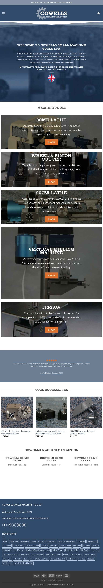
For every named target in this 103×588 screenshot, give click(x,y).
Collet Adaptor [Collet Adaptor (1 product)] (69, 541)
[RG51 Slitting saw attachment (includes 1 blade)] (86, 412)
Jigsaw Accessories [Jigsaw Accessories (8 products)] (10, 554)
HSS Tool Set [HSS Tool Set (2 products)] (85, 550)
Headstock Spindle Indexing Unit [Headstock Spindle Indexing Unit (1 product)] (38, 550)
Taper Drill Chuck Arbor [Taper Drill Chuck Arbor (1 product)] (39, 559)
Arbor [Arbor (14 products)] (34, 541)
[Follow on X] (14, 525)
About (44, 580)
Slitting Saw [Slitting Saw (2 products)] (7, 559)
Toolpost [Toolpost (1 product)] (91, 559)
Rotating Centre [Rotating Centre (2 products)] (76, 554)
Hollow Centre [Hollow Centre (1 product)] (57, 550)
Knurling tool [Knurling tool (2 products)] (24, 554)
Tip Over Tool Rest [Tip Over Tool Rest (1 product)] (58, 559)
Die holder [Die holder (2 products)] (7, 546)
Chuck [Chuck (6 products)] (40, 541)
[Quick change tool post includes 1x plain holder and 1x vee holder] (51, 412)
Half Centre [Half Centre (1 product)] (7, 550)
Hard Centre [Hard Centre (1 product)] (18, 550)
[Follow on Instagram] (9, 525)
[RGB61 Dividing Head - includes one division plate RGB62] (17, 412)
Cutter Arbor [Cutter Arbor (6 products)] (92, 541)
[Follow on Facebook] (4, 525)
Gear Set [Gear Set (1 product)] (86, 546)
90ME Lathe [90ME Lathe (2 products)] (14, 541)
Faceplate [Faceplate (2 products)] (53, 546)
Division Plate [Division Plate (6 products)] (18, 546)
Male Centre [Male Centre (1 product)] (56, 554)
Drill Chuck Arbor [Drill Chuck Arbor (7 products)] (32, 546)
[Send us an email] (19, 525)
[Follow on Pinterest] (24, 525)
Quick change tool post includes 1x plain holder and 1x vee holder (50, 432)
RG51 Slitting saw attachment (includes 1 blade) (82, 432)
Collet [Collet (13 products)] (60, 541)
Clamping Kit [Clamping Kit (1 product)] (50, 541)
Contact (52, 580)
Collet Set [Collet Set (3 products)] (81, 541)
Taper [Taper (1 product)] (26, 559)
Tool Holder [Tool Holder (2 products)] (71, 559)
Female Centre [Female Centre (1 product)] (65, 546)
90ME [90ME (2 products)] (5, 541)
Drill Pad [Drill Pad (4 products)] (44, 546)
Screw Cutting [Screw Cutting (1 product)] (90, 554)
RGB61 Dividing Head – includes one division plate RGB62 (16, 432)
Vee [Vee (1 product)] (11, 563)
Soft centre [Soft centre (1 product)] (17, 559)
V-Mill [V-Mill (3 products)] (5, 563)
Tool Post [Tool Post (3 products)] (82, 559)
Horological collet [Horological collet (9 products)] (71, 550)
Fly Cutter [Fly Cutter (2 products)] (77, 546)
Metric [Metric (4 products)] (65, 554)
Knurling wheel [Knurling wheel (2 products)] (37, 554)
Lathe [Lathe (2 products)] (47, 554)
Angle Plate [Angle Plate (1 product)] (25, 541)
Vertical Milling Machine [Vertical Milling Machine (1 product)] (24, 563)
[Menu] (3, 13)
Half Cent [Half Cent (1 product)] (95, 546)
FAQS (60, 580)
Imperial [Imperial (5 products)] (95, 550)
